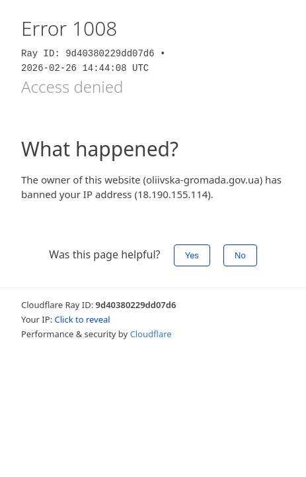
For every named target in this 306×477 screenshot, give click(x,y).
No (240, 255)
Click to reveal (82, 319)
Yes (192, 255)
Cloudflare (151, 334)
